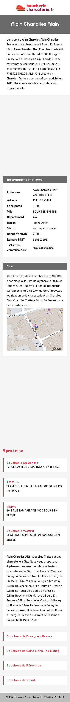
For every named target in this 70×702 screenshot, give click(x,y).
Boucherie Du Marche (28, 595)
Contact (59, 697)
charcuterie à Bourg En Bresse (43, 44)
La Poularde (22, 591)
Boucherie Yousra (20, 530)
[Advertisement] (35, 135)
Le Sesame (36, 605)
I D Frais (13, 482)
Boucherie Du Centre (22, 462)
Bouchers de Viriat (21, 680)
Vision (11, 506)
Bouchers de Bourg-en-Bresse (29, 636)
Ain (9, 49)
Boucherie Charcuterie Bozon (45, 610)
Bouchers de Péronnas (24, 665)
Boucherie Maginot (38, 600)
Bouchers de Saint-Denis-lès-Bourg (33, 650)
